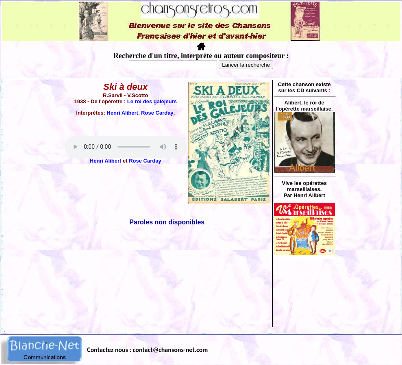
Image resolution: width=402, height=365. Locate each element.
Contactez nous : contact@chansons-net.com (147, 350)
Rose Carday (157, 113)
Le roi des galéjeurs (152, 101)
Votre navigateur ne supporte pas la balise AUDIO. (126, 147)
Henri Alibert (122, 113)
